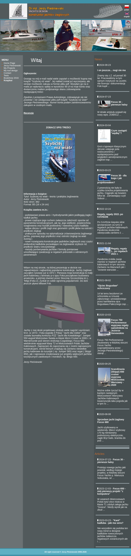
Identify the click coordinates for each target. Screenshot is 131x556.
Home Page (8, 63)
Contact (6, 73)
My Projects (8, 68)
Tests (5, 75)
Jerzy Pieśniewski (11, 65)
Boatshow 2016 (10, 78)
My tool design (10, 70)
